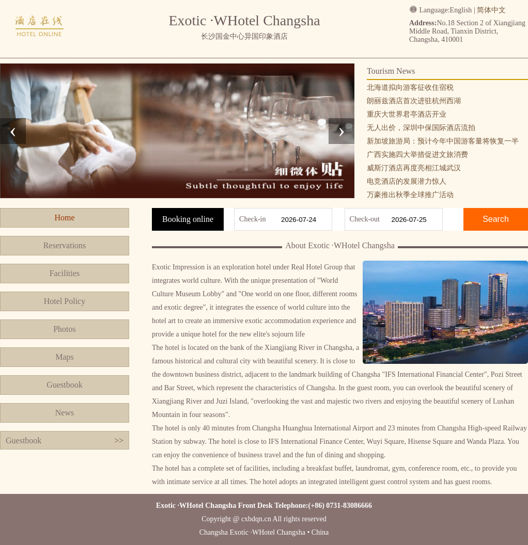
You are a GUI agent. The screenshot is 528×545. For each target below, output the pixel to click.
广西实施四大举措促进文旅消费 (417, 154)
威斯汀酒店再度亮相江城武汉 (414, 168)
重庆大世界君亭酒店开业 (406, 114)
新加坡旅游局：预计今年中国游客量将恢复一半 (443, 141)
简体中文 (491, 10)
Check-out (365, 219)
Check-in (252, 219)
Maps (64, 356)
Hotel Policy (64, 301)
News (64, 412)
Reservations (64, 245)
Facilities (65, 273)
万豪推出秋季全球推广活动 (410, 195)
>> (118, 440)
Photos (64, 329)
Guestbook (64, 384)
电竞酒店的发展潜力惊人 (406, 181)
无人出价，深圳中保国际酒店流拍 (421, 128)
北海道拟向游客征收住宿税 (410, 87)
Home (64, 217)
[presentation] (13, 131)
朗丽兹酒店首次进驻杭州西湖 (414, 101)
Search (496, 219)
